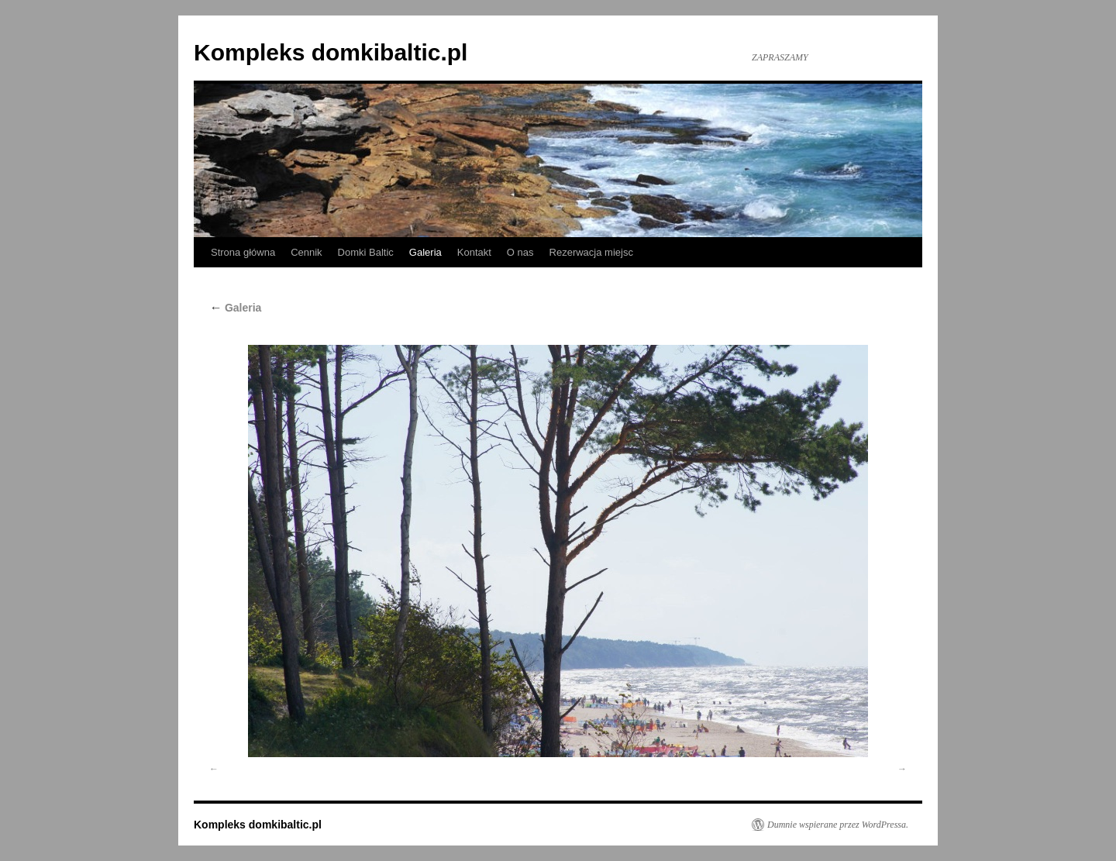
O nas (520, 252)
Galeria (425, 252)
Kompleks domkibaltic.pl (330, 52)
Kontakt (474, 252)
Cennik (306, 252)
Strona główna (243, 252)
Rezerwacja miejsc (591, 252)
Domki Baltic (366, 252)
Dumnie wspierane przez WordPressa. (837, 824)
